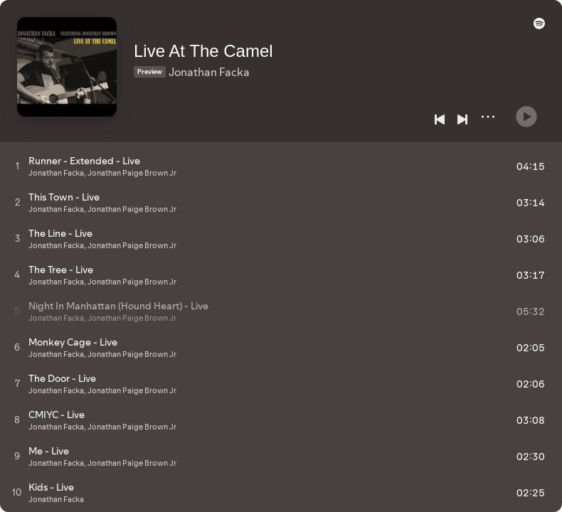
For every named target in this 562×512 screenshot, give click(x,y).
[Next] (462, 119)
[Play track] (17, 165)
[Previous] (439, 119)
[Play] (526, 111)
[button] (536, 30)
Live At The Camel (212, 43)
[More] (488, 116)
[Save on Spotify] (190, 86)
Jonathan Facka (217, 65)
